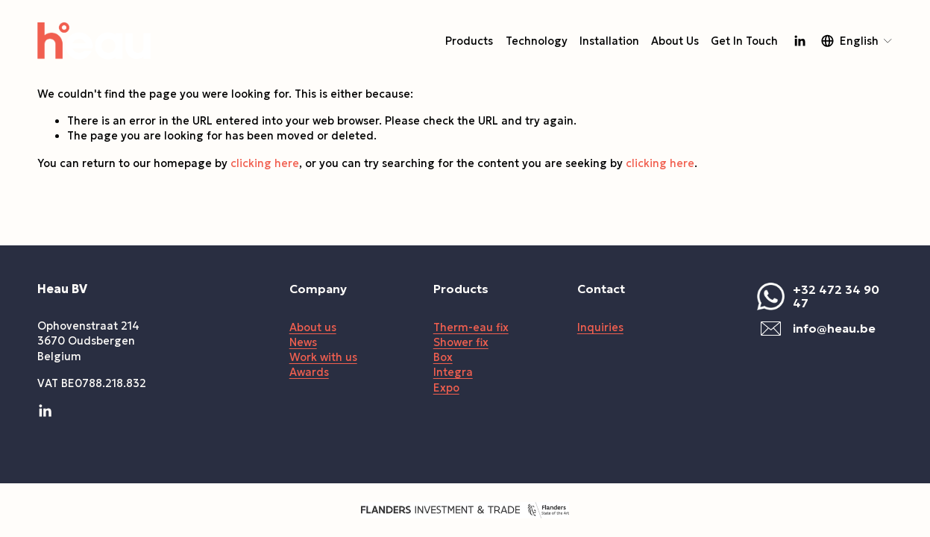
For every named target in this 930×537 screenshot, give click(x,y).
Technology (537, 41)
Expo (446, 388)
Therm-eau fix (471, 327)
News (303, 342)
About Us (675, 41)
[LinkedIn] (799, 41)
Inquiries (600, 327)
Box (443, 357)
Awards (309, 372)
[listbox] (857, 40)
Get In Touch (744, 41)
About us (312, 327)
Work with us (323, 357)
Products (469, 41)
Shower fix (460, 342)
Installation (609, 41)
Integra (453, 372)
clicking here (264, 163)
